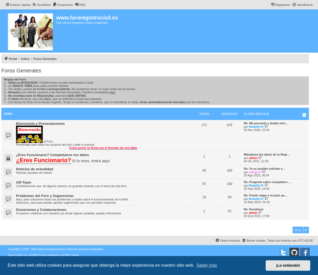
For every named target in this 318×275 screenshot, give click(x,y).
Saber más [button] (207, 265)
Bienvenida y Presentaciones (40, 124)
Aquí (112, 92)
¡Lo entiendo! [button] (288, 265)
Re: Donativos (254, 209)
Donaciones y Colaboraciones (41, 210)
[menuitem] (41, 5)
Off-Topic (24, 182)
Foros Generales (21, 70)
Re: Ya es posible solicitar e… (264, 168)
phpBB (32, 255)
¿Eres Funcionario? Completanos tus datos (52, 155)
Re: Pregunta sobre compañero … (267, 182)
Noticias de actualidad (34, 169)
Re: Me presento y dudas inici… (266, 123)
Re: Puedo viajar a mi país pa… (265, 195)
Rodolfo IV (256, 126)
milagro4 (255, 172)
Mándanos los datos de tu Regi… (267, 154)
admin (253, 158)
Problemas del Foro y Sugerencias (45, 196)
